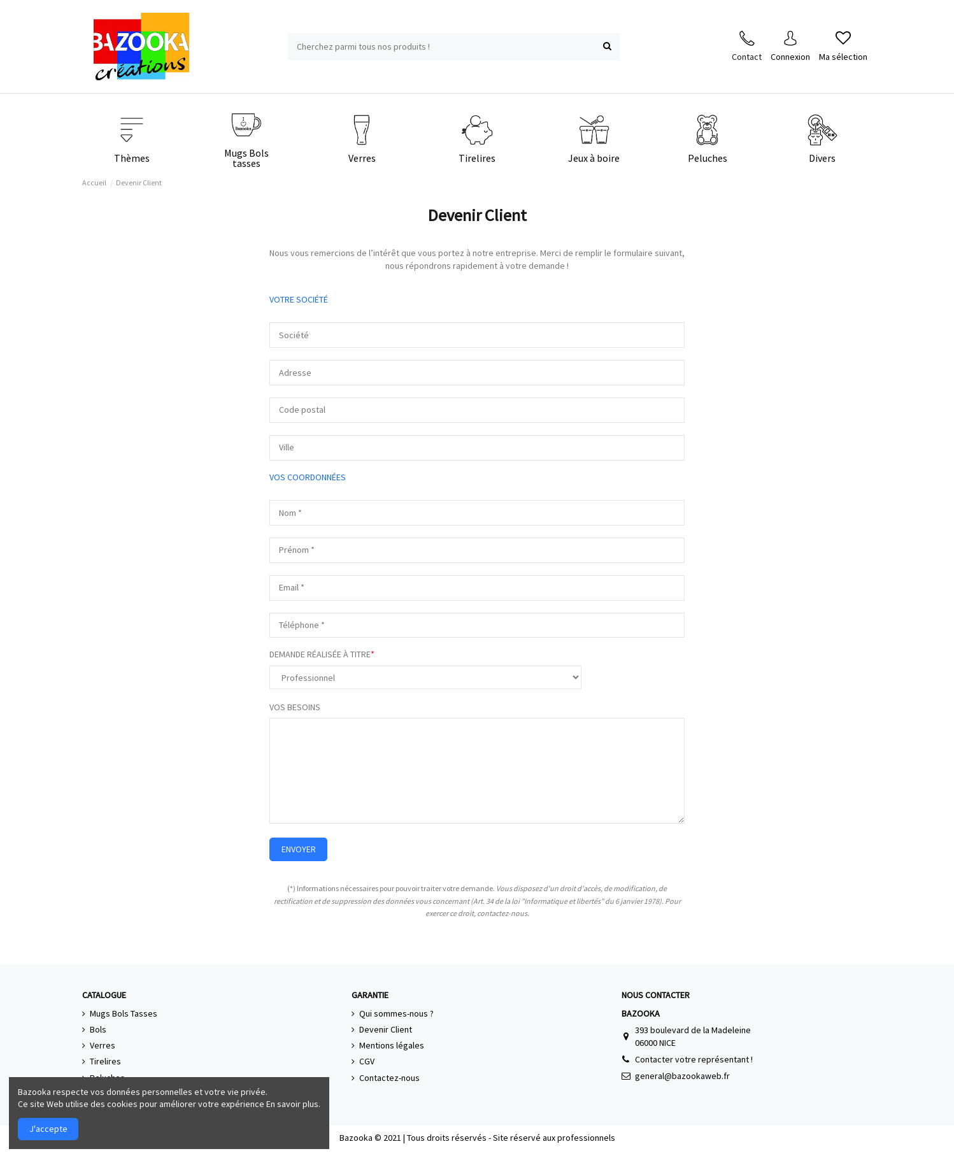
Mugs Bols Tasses (123, 1013)
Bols (98, 1029)
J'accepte (48, 1128)
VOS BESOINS (294, 707)
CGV (366, 1061)
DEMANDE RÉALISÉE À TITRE (320, 654)
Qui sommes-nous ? (396, 1013)
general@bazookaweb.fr (682, 1076)
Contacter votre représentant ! (694, 1059)
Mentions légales (391, 1045)
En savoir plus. (293, 1104)
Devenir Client (385, 1029)
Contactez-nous (389, 1077)
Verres (102, 1045)
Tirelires (105, 1061)
